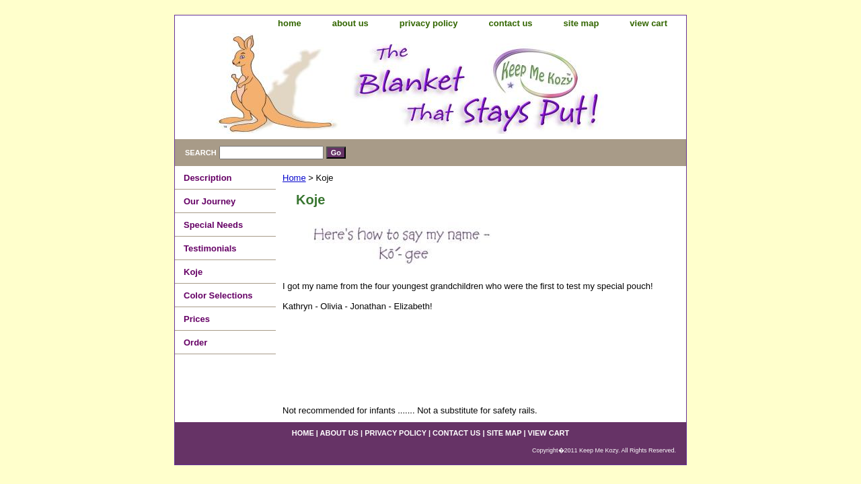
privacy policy (429, 23)
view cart (648, 23)
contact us (511, 23)
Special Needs (213, 225)
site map (581, 23)
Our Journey (209, 201)
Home (294, 178)
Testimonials (210, 248)
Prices (197, 319)
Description (208, 178)
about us (350, 23)
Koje (193, 272)
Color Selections (218, 295)
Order (195, 342)
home (289, 23)
